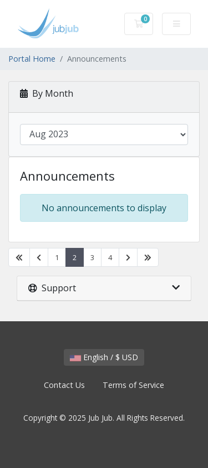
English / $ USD (104, 357)
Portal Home (31, 58)
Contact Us (64, 385)
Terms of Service (133, 385)
